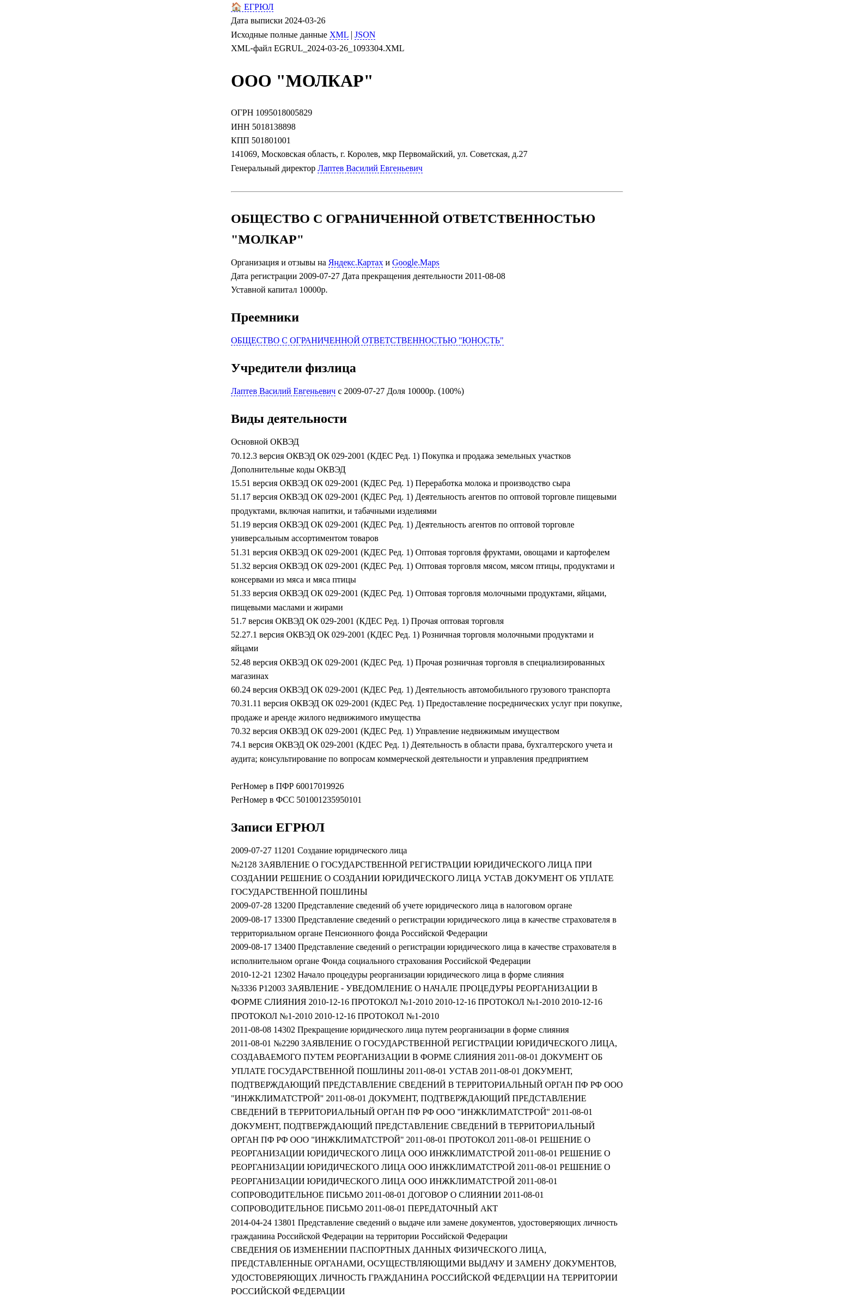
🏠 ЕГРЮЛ (252, 6)
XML (339, 34)
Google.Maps (416, 262)
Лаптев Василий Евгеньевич (370, 168)
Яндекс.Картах (355, 262)
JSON (365, 34)
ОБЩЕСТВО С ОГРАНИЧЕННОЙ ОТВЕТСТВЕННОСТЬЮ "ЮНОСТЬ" (367, 340)
